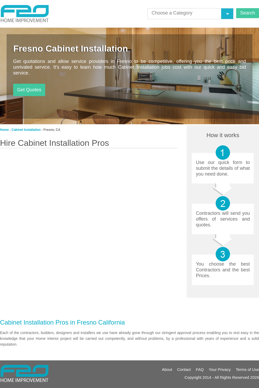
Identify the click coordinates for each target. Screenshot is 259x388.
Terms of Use (247, 369)
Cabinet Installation (26, 130)
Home (4, 130)
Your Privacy (220, 369)
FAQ (200, 369)
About (167, 369)
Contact (184, 369)
